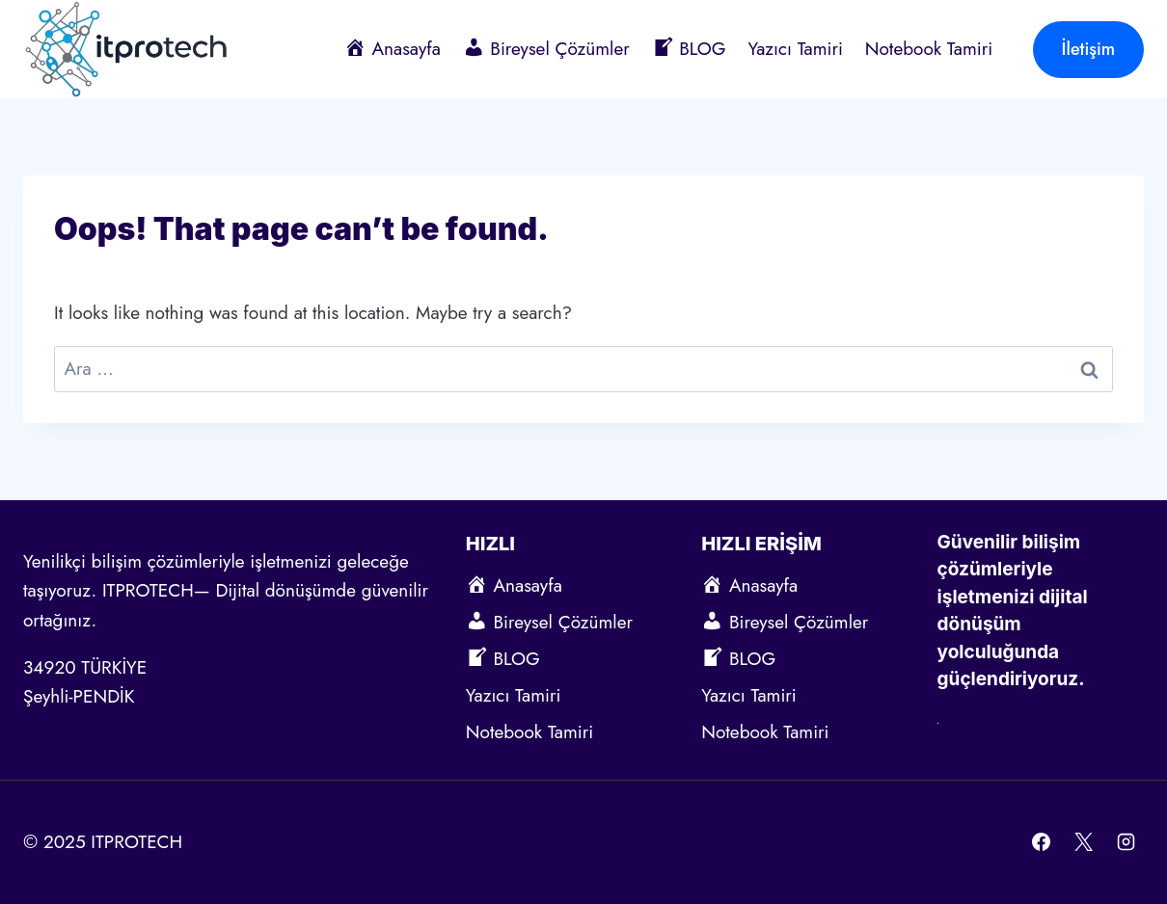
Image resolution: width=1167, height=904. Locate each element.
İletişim (1088, 49)
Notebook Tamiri (928, 49)
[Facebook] (1041, 842)
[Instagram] (1125, 842)
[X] (1083, 842)
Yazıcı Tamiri (795, 49)
